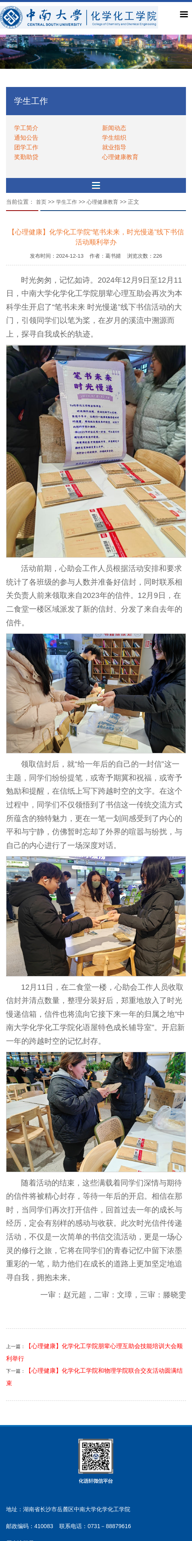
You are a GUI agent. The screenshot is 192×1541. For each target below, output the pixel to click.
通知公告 (26, 137)
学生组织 (114, 137)
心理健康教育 (120, 156)
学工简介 (26, 127)
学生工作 (66, 202)
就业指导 (114, 147)
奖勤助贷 (26, 156)
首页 (41, 202)
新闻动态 (114, 127)
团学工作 (26, 147)
